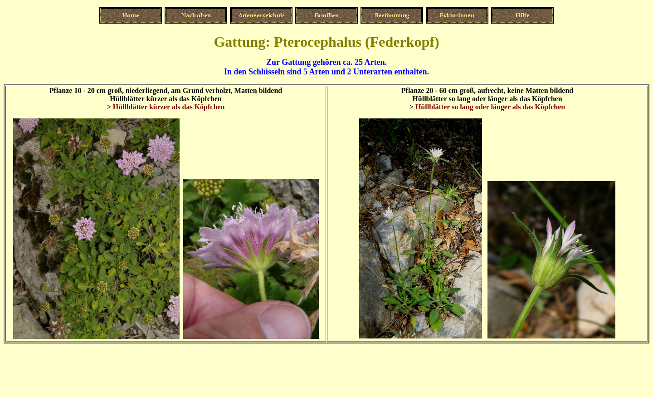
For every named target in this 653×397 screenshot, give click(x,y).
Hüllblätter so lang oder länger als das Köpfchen (490, 107)
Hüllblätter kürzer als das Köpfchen (169, 107)
